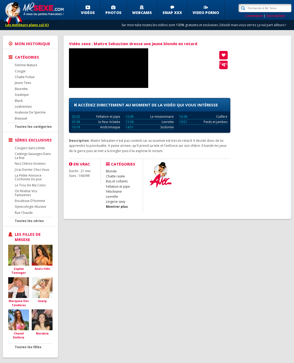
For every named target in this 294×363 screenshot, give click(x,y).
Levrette (149, 121)
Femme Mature (26, 65)
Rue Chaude (24, 212)
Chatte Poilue (25, 77)
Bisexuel (21, 118)
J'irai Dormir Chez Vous (32, 169)
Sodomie (149, 127)
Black (19, 100)
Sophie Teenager (18, 271)
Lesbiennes (23, 106)
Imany (42, 301)
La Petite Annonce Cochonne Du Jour (28, 177)
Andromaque (96, 127)
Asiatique (22, 94)
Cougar (20, 71)
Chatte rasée (115, 176)
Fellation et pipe (96, 116)
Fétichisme (114, 191)
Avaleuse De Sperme (30, 112)
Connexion (254, 15)
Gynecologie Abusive (30, 206)
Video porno (206, 12)
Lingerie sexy (115, 201)
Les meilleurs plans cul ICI (27, 25)
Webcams (142, 12)
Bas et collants (117, 181)
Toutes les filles (28, 347)
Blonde (111, 171)
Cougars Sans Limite (30, 148)
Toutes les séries (29, 221)
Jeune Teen (23, 83)
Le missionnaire (149, 116)
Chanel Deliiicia (18, 335)
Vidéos (88, 12)
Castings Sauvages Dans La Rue (33, 156)
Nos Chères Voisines (30, 163)
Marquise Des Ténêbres (19, 303)
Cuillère (203, 116)
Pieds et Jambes (203, 121)
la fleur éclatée (96, 121)
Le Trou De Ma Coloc (30, 185)
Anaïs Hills (42, 269)
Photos (113, 12)
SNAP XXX (172, 12)
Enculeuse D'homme (30, 201)
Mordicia (42, 333)
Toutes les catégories (33, 126)
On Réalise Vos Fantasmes (26, 193)
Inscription (275, 15)
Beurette (21, 89)
